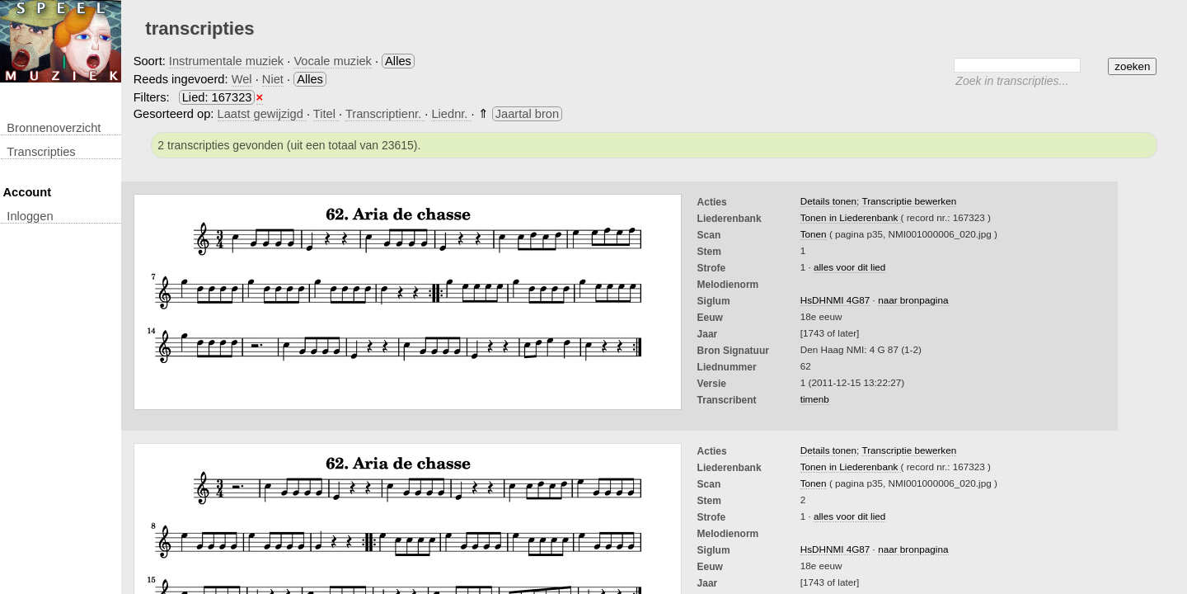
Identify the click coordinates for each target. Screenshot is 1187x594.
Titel (326, 113)
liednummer (727, 367)
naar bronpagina (913, 300)
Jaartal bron (527, 113)
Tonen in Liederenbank (850, 217)
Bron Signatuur (733, 350)
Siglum (713, 301)
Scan (709, 235)
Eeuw (710, 317)
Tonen (813, 234)
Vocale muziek (332, 61)
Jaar (707, 334)
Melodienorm (728, 284)
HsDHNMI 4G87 (835, 300)
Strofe (711, 268)
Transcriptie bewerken (908, 201)
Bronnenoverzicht (54, 127)
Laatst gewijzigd (262, 113)
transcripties (41, 151)
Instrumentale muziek (226, 61)
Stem (709, 251)
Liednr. (451, 113)
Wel (242, 79)
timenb (814, 399)
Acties (712, 202)
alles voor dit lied (849, 267)
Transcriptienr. (385, 113)
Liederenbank (729, 218)
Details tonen (828, 201)
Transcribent (727, 400)
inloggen (30, 216)
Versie (711, 383)
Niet (273, 79)
